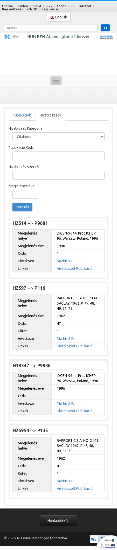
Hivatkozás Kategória (25, 128)
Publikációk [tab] (22, 115)
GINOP (32, 9)
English (58, 17)
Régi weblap (50, 9)
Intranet (85, 6)
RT (73, 6)
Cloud (37, 6)
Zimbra (22, 6)
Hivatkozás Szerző (24, 167)
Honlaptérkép (58, 521)
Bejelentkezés (12, 9)
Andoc (61, 6)
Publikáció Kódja (22, 148)
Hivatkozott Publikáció (75, 268)
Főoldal (7, 6)
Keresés (22, 207)
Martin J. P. (65, 261)
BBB (49, 6)
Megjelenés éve (22, 186)
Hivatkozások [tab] (50, 115)
